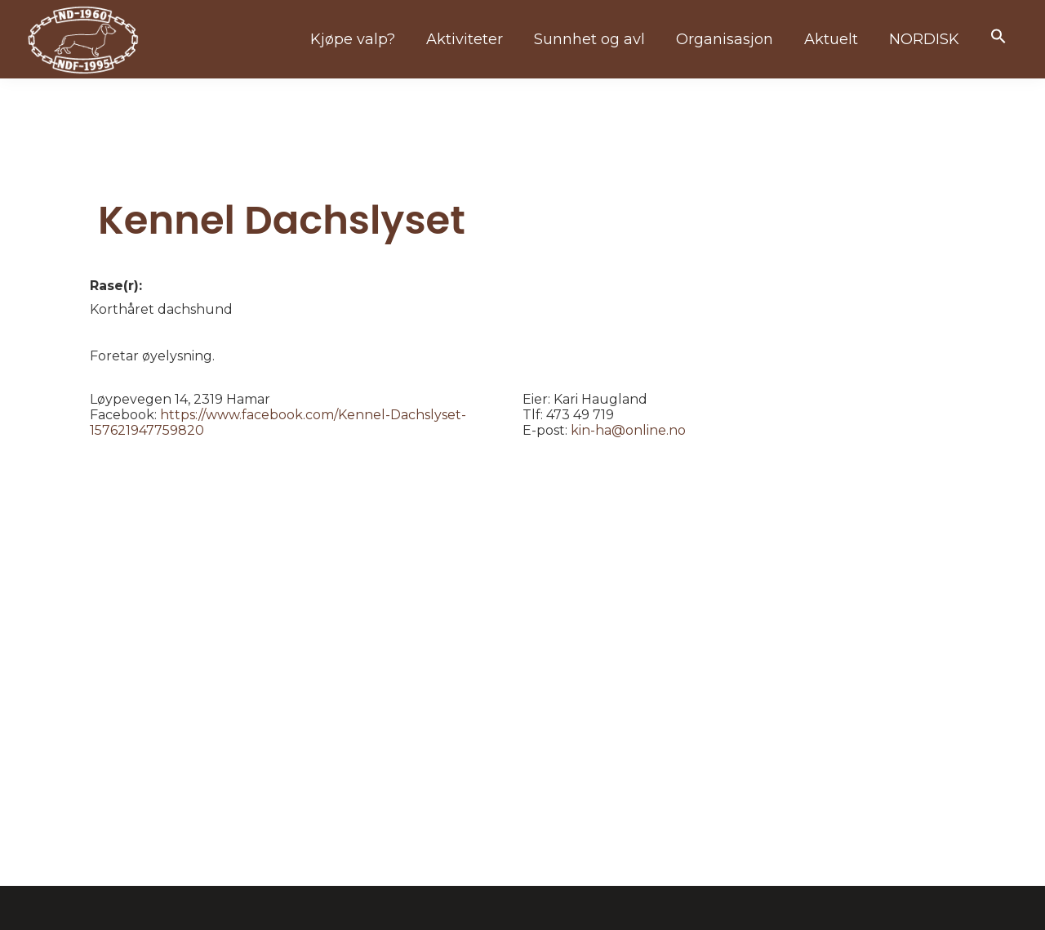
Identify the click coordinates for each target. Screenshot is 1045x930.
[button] (998, 37)
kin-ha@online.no (628, 430)
